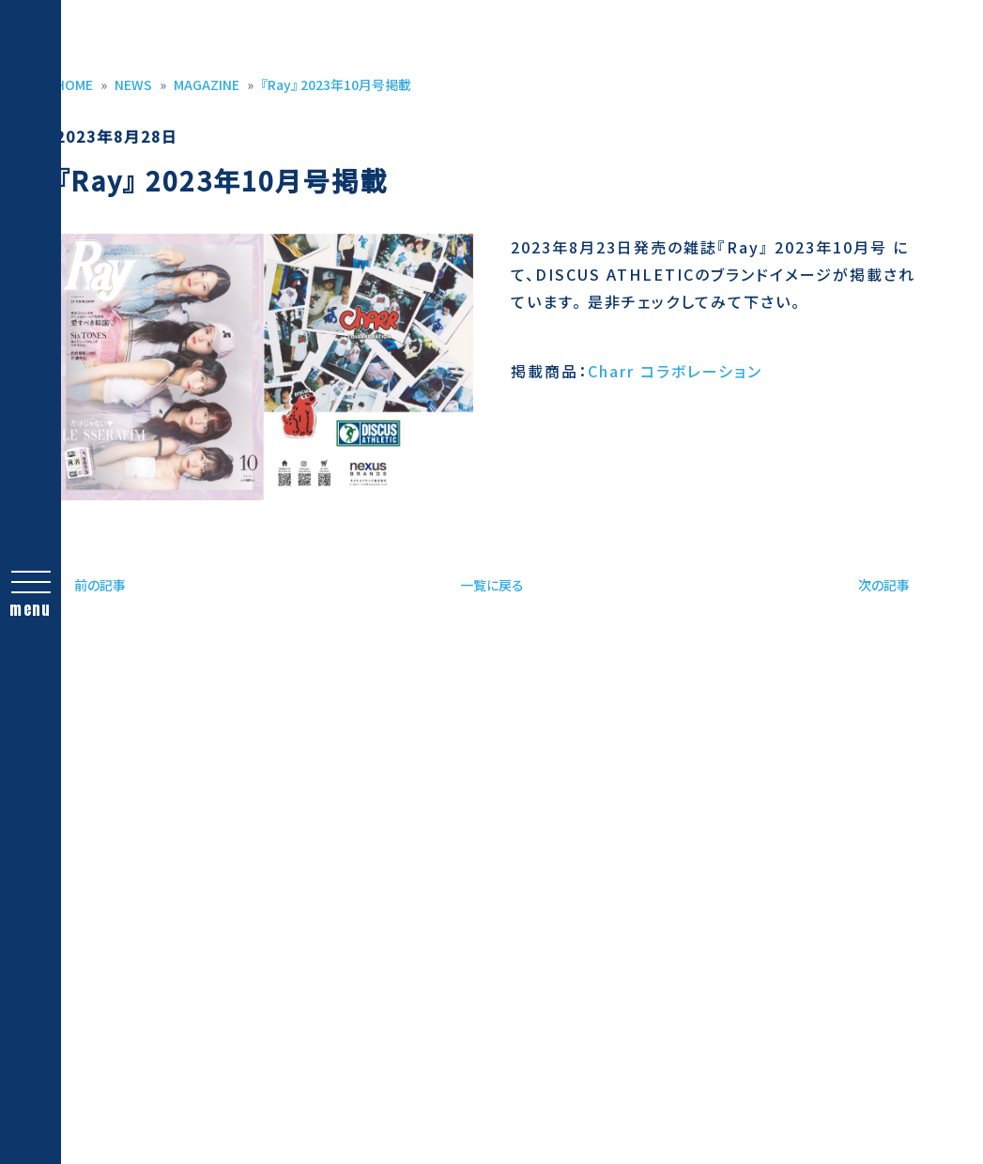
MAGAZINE (206, 84)
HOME (74, 84)
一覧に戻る (492, 584)
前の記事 (100, 584)
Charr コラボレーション (675, 371)
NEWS (133, 84)
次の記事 (884, 584)
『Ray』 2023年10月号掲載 (336, 84)
